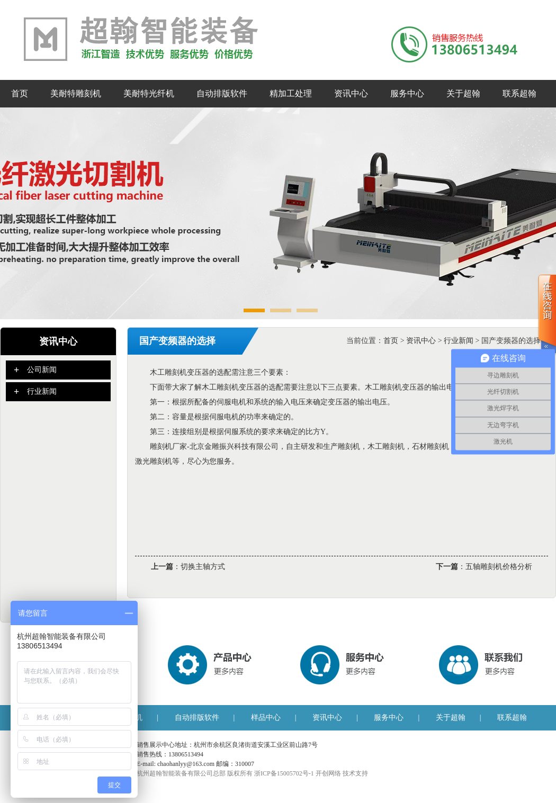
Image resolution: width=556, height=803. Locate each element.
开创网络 (328, 773)
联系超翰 (519, 93)
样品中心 (266, 717)
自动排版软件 (221, 93)
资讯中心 (351, 93)
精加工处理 (291, 93)
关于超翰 (463, 93)
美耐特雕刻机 (75, 93)
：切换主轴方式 (188, 564)
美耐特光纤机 (148, 93)
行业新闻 (458, 341)
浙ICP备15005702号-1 (284, 773)
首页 (19, 93)
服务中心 (407, 93)
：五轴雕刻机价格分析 (484, 564)
